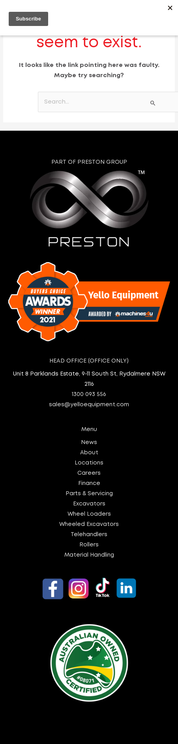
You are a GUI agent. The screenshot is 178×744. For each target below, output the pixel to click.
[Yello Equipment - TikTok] (102, 587)
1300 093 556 (89, 394)
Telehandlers (89, 534)
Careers (89, 473)
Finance (89, 483)
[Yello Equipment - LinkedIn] (126, 588)
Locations (89, 463)
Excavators (89, 504)
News (89, 442)
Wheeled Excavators (89, 524)
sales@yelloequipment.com (89, 404)
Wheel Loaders (89, 514)
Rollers (89, 544)
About (89, 452)
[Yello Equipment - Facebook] (53, 589)
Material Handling (89, 555)
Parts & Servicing (89, 493)
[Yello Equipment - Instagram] (78, 588)
